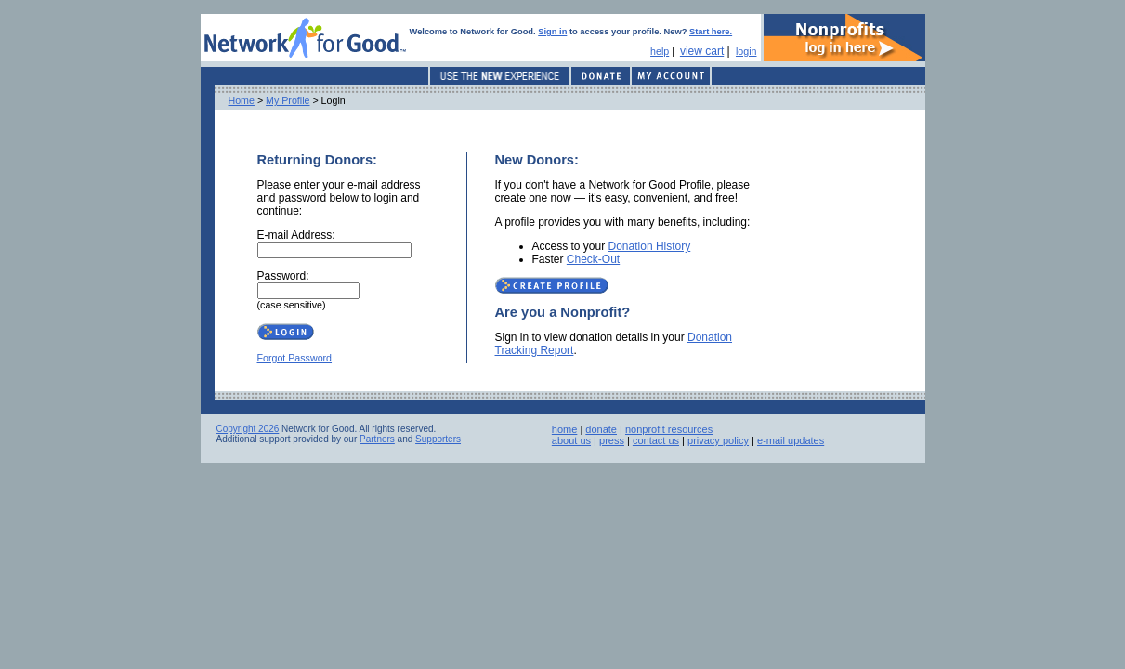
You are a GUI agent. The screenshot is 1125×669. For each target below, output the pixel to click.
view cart (702, 51)
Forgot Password (295, 357)
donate (601, 429)
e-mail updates (790, 440)
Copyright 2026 (248, 429)
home (565, 429)
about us (571, 440)
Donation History (649, 246)
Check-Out (593, 259)
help (659, 51)
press (611, 440)
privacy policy (718, 440)
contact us (656, 440)
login (746, 51)
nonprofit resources (669, 429)
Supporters (438, 439)
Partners (377, 439)
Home (242, 100)
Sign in (552, 31)
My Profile (287, 100)
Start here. (710, 31)
